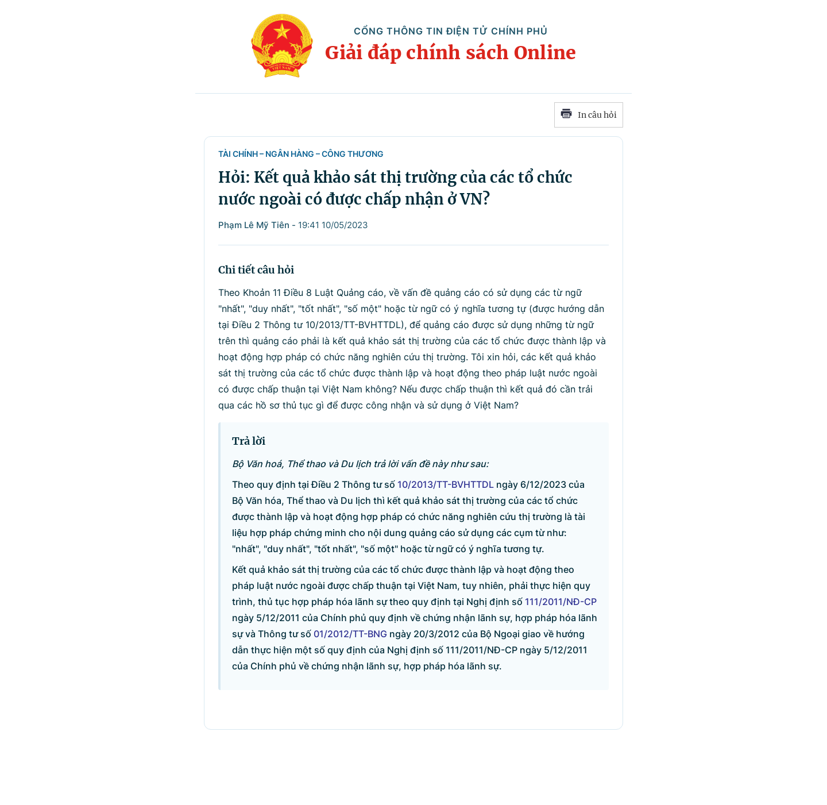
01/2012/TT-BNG (350, 634)
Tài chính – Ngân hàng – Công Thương (301, 154)
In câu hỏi (589, 115)
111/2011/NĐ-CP (561, 601)
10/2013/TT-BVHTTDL (445, 484)
